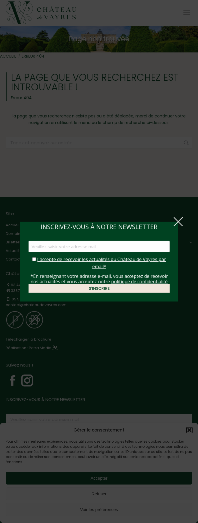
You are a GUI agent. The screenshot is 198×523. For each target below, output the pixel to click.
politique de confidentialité (139, 281)
